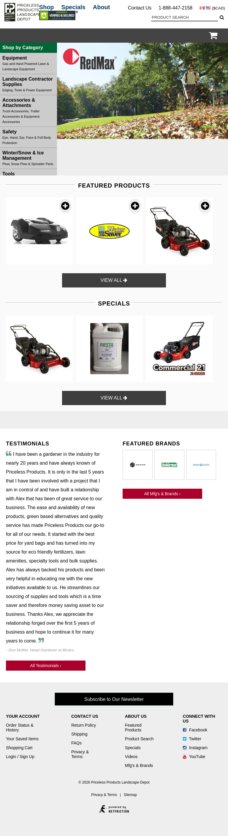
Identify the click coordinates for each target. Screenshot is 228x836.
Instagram (195, 747)
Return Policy (83, 725)
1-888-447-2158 (175, 7)
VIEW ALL (114, 280)
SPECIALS (114, 303)
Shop (46, 7)
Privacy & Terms (80, 754)
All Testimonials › (45, 665)
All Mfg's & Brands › (162, 493)
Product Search (139, 738)
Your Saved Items (22, 738)
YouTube (194, 756)
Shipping (79, 734)
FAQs (76, 743)
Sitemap (130, 795)
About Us (136, 716)
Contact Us (139, 7)
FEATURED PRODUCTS (114, 185)
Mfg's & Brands (139, 765)
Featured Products (133, 727)
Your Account (23, 716)
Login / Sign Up (20, 756)
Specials (73, 7)
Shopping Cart (19, 747)
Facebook (195, 730)
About (101, 7)
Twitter (192, 738)
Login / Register (205, 35)
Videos (131, 756)
